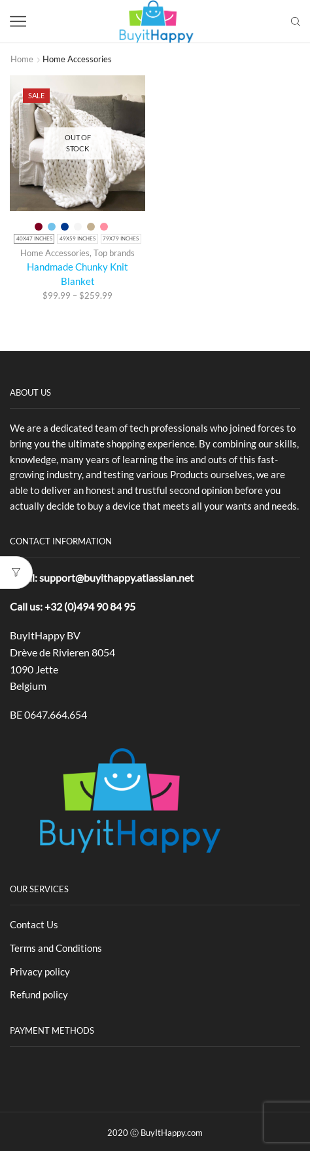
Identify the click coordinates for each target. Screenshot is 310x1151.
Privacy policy (40, 971)
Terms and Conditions (56, 948)
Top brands (114, 253)
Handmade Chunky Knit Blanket (77, 274)
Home (21, 59)
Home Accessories (55, 253)
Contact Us (34, 924)
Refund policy (39, 994)
